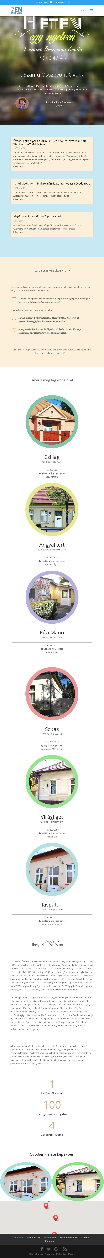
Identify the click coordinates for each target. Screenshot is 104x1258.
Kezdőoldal (17, 1237)
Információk (50, 1237)
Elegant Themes (45, 1254)
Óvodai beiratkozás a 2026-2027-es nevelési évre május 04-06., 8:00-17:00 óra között (50, 142)
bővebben (18, 166)
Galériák (85, 1237)
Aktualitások (33, 1237)
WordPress (69, 1254)
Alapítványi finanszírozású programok (37, 216)
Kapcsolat (50, 1241)
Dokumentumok (68, 1237)
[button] (56, 1218)
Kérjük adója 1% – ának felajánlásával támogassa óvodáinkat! (51, 183)
